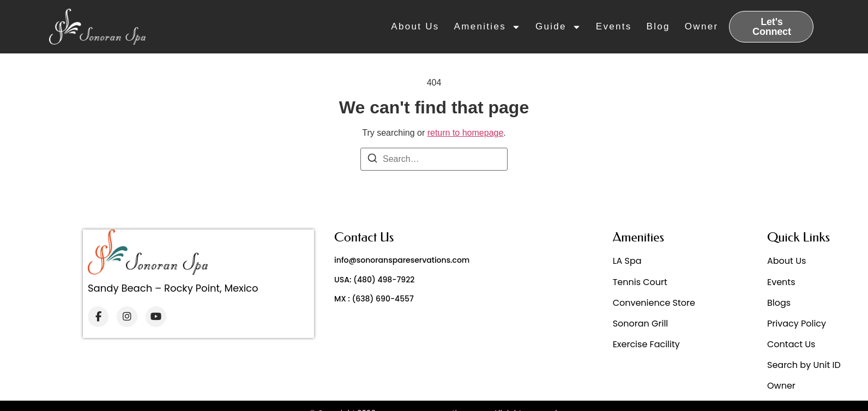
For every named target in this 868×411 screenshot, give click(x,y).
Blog (658, 26)
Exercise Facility (646, 344)
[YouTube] (156, 316)
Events (614, 26)
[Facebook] (98, 316)
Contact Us (791, 344)
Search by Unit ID (804, 365)
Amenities (487, 27)
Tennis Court (640, 282)
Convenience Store (654, 303)
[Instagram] (127, 316)
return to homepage (465, 132)
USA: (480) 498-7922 (374, 279)
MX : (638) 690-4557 (374, 298)
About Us (415, 26)
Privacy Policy (796, 323)
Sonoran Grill (640, 323)
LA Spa (627, 261)
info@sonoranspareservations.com (401, 260)
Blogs (779, 303)
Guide (558, 27)
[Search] (372, 160)
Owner (702, 26)
